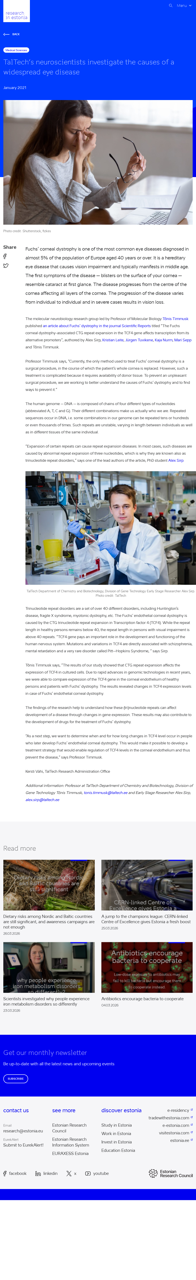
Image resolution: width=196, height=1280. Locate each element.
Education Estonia (118, 1150)
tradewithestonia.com (169, 1118)
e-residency (178, 1110)
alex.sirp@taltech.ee (42, 800)
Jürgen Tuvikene (139, 340)
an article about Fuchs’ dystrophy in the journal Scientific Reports (97, 326)
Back (11, 34)
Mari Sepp (183, 340)
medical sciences (16, 50)
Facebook (15, 1173)
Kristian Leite (113, 340)
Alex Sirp (175, 460)
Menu (182, 5)
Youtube (97, 1173)
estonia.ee (179, 1140)
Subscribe (16, 1078)
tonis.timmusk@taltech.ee (105, 793)
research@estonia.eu (23, 1131)
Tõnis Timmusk (175, 319)
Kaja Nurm (164, 340)
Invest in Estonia (116, 1142)
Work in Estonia (116, 1133)
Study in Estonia (116, 1125)
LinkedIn (46, 1173)
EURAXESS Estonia (70, 1153)
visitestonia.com (174, 1133)
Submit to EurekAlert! (23, 1145)
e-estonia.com (176, 1125)
